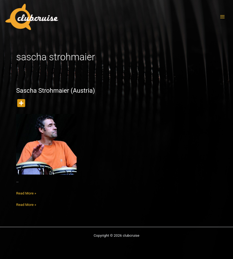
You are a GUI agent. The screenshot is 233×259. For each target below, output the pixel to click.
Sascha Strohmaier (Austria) (55, 90)
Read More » (26, 193)
